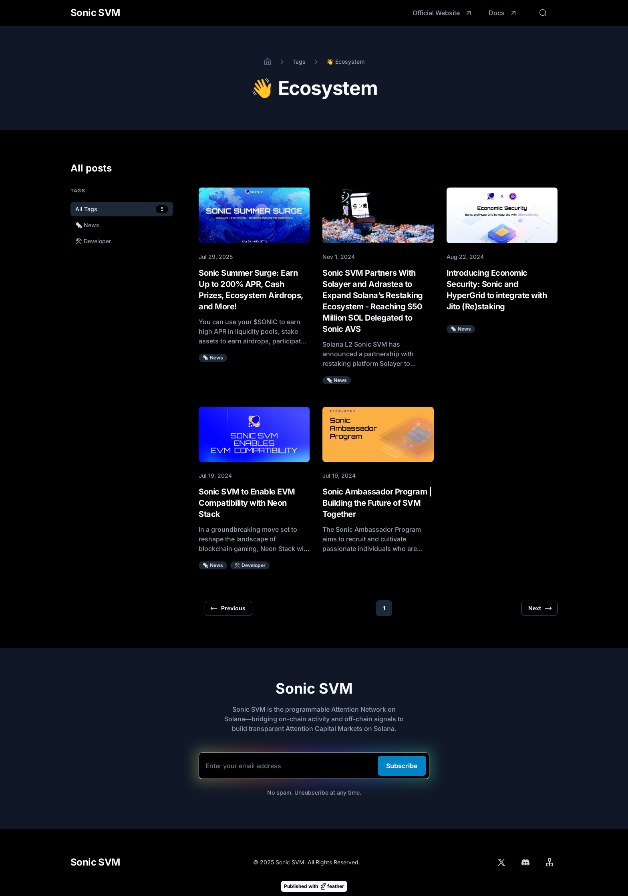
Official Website (443, 13)
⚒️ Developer (250, 565)
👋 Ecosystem (345, 61)
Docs (503, 13)
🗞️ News (213, 358)
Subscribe (402, 766)
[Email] (314, 766)
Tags (299, 61)
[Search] (543, 13)
